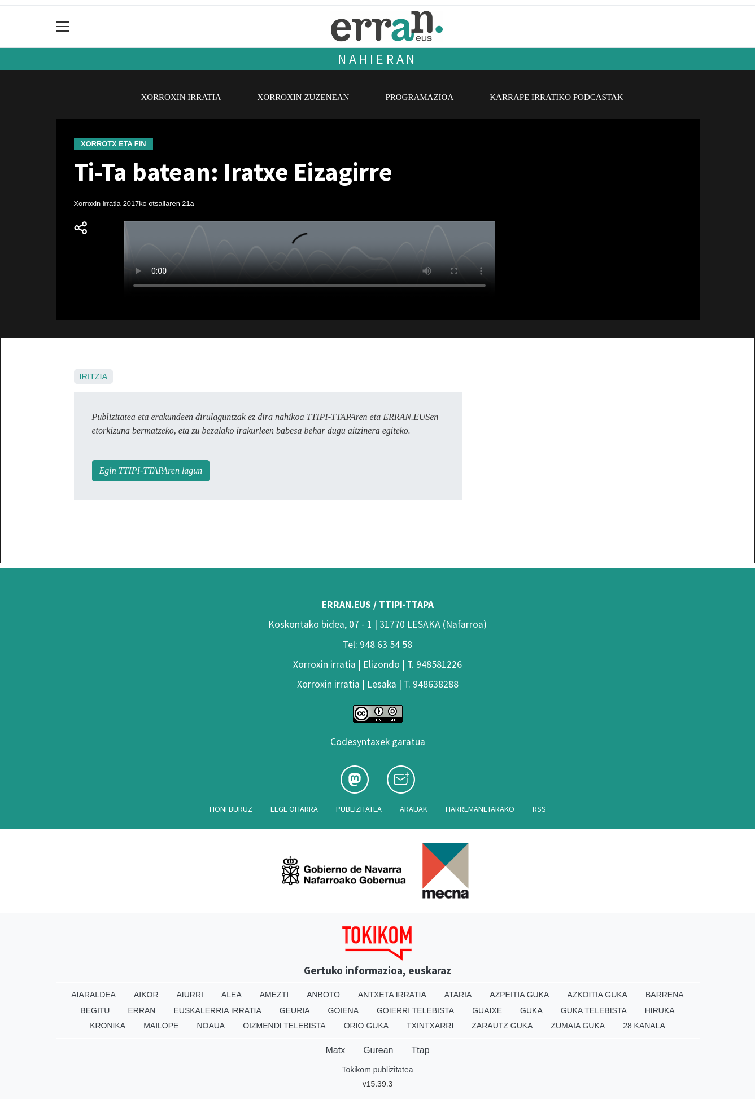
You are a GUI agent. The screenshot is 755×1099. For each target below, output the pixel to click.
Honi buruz (231, 809)
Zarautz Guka (502, 1025)
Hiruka (660, 1010)
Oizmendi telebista (284, 1025)
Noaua (211, 1025)
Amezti (274, 994)
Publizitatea (359, 809)
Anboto (323, 994)
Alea (231, 994)
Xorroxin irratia (181, 97)
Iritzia (94, 376)
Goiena (343, 1010)
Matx (335, 1050)
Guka (531, 1010)
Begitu (95, 1010)
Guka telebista (594, 1010)
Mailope (160, 1025)
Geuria (295, 1010)
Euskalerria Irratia (217, 1010)
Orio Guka (366, 1025)
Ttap (421, 1050)
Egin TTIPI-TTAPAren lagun (151, 470)
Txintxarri (430, 1025)
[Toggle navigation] (63, 26)
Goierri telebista (415, 1010)
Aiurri (190, 994)
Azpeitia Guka (519, 994)
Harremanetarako (480, 809)
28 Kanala (644, 1025)
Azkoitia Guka (597, 994)
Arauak (413, 809)
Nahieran (377, 59)
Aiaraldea (93, 994)
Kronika (107, 1025)
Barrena (664, 994)
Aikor (146, 994)
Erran (141, 1010)
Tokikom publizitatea (377, 1069)
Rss (539, 809)
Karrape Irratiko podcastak (556, 97)
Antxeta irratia (392, 994)
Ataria (458, 994)
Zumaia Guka (578, 1025)
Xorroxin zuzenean (304, 97)
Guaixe (487, 1010)
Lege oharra (294, 809)
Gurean (378, 1050)
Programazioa (419, 97)
